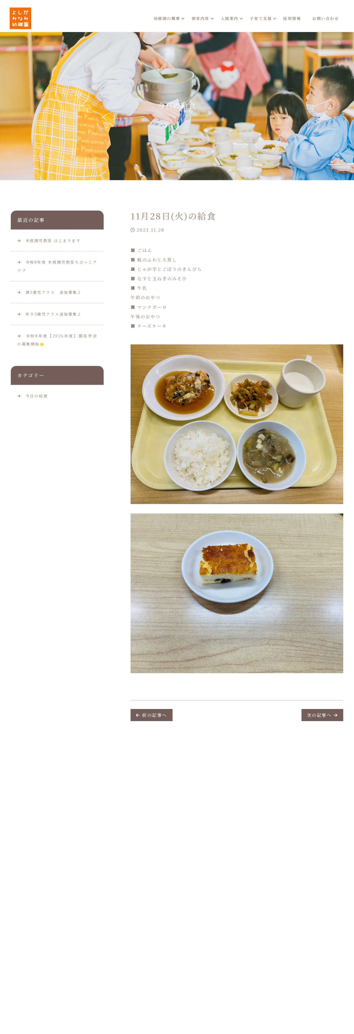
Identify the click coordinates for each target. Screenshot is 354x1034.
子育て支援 (261, 18)
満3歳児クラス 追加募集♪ (49, 292)
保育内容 (200, 18)
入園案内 (230, 18)
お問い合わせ (325, 18)
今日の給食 (37, 396)
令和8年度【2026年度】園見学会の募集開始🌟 (57, 340)
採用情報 (292, 18)
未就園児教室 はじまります (48, 240)
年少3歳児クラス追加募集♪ (49, 314)
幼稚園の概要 (167, 18)
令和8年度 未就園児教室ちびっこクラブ (57, 266)
